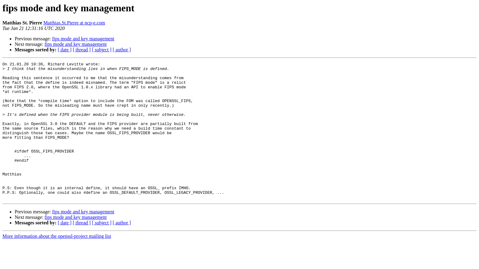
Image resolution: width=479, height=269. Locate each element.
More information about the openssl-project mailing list (56, 263)
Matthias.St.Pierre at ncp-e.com (74, 22)
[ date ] (64, 49)
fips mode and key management (83, 38)
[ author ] (122, 49)
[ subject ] (102, 49)
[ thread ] (82, 49)
